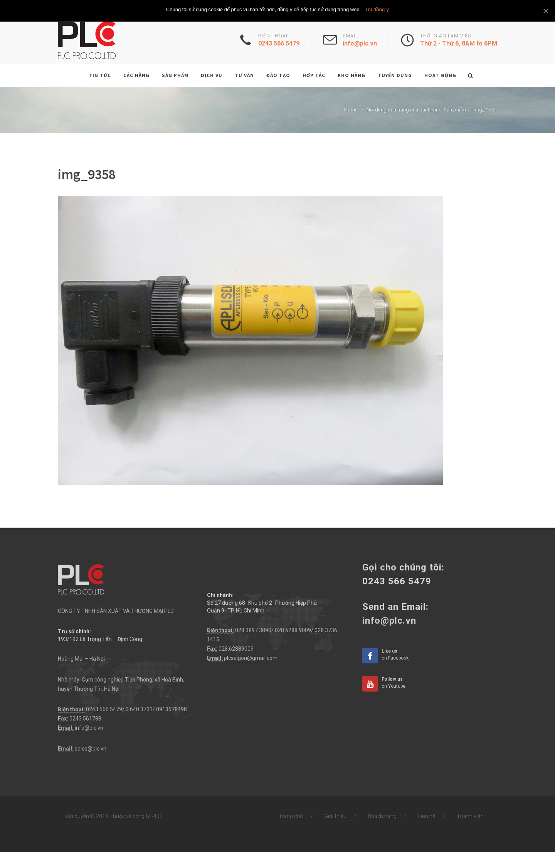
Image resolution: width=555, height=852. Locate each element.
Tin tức (100, 75)
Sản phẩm (175, 75)
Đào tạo (278, 75)
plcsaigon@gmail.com (251, 658)
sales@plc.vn (90, 749)
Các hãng (136, 75)
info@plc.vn (89, 728)
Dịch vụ (211, 75)
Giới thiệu (335, 816)
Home (351, 110)
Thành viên (470, 816)
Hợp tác (314, 75)
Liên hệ (426, 816)
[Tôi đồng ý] (545, 11)
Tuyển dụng (395, 75)
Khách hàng (382, 816)
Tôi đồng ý (377, 9)
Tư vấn (244, 75)
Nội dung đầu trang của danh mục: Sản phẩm (416, 110)
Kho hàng (351, 75)
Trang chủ (291, 816)
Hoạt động (440, 75)
